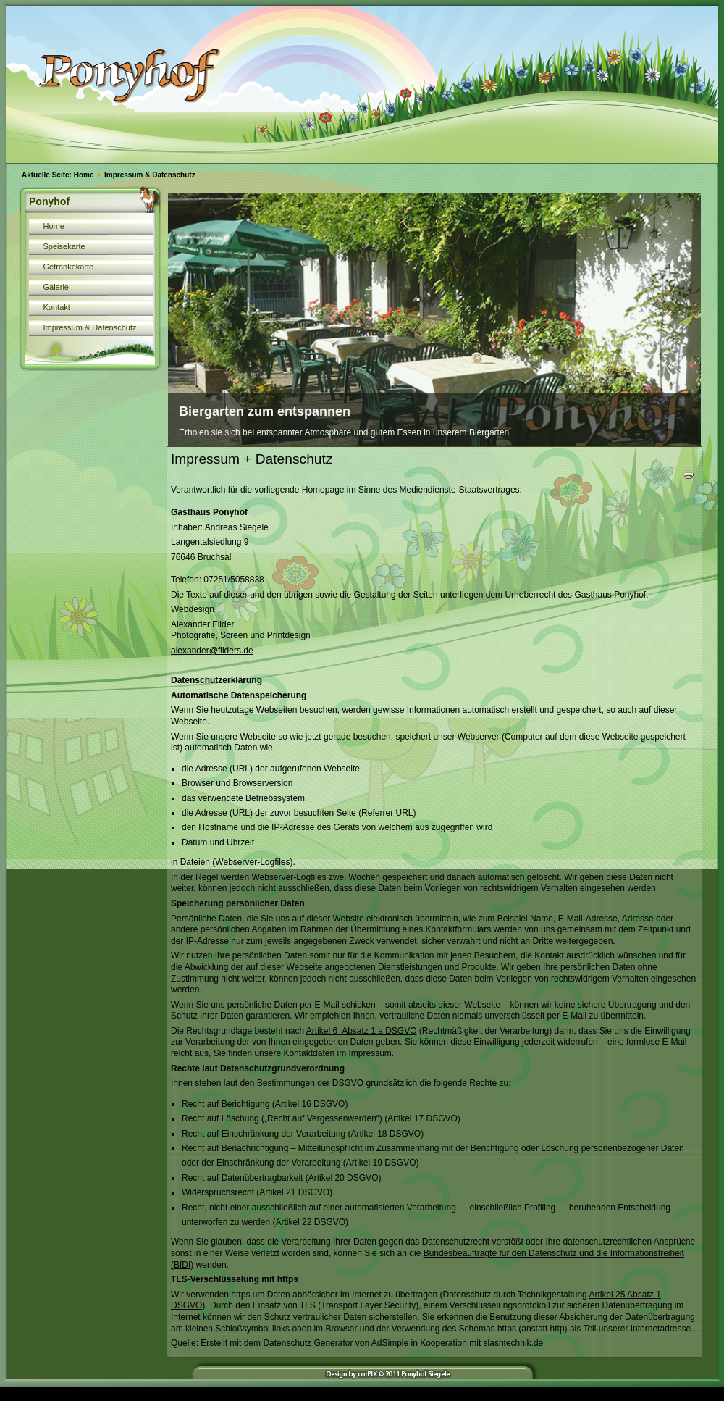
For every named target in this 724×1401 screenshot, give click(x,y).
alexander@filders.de (212, 650)
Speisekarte (64, 246)
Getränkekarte (68, 266)
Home (84, 175)
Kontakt (56, 307)
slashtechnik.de (514, 1343)
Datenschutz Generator (308, 1343)
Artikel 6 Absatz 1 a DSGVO (361, 1031)
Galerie (56, 287)
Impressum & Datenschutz (90, 327)
